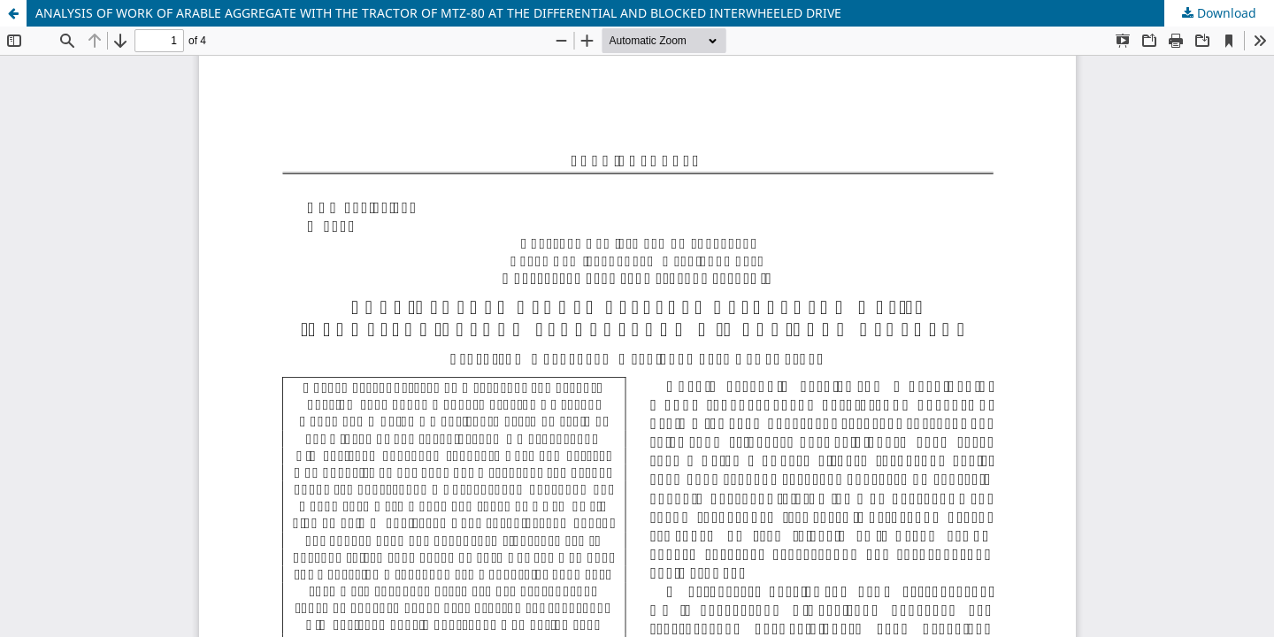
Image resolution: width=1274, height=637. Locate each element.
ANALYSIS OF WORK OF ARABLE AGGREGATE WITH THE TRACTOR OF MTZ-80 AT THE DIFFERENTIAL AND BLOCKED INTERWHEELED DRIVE (438, 12)
